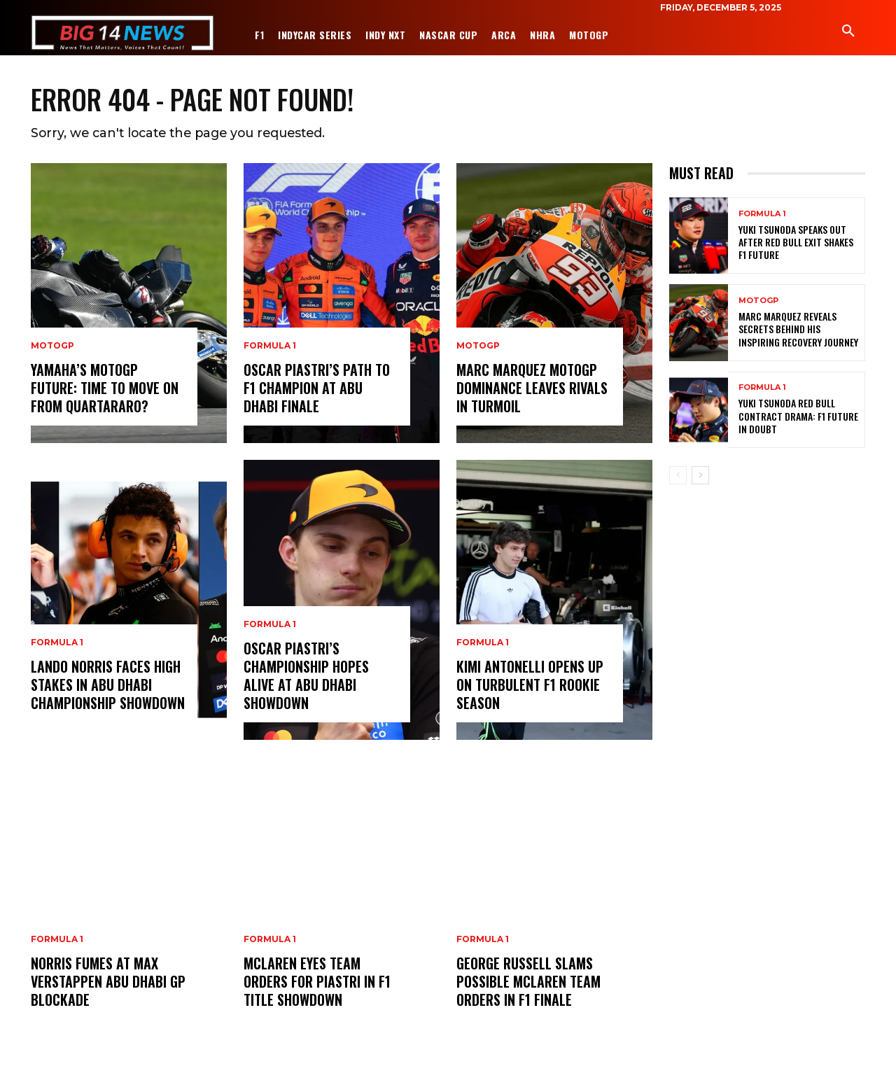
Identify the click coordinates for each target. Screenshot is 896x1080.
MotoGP (52, 347)
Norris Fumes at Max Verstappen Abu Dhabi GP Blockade (108, 982)
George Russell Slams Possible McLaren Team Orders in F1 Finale (528, 982)
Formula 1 (57, 644)
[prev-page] (678, 476)
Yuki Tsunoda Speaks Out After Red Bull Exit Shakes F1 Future (795, 242)
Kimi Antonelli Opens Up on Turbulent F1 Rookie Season (529, 686)
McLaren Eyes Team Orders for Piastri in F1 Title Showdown (317, 982)
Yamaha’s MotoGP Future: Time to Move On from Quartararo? (104, 389)
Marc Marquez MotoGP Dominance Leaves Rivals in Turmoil (532, 389)
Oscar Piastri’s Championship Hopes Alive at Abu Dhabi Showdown (306, 677)
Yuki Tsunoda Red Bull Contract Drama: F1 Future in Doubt (798, 417)
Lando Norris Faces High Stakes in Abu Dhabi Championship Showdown (108, 686)
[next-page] (700, 476)
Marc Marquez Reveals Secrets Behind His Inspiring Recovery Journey (798, 330)
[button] (848, 31)
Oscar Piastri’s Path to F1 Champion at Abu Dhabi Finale (317, 389)
